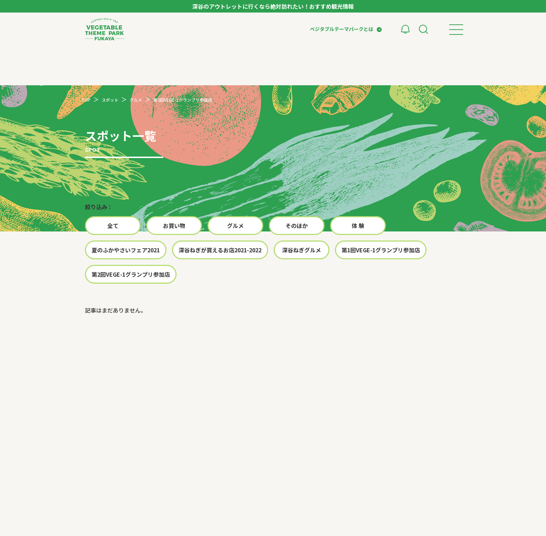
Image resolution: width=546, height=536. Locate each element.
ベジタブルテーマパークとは (341, 28)
